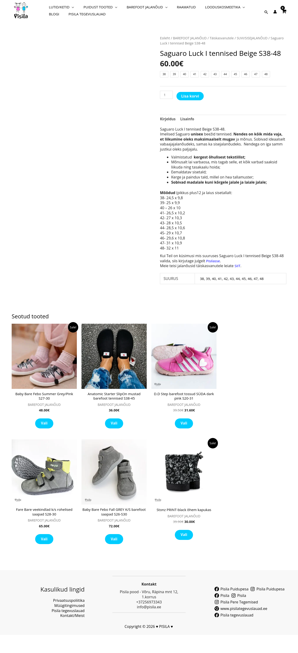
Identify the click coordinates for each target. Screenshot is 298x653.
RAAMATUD (170, 8)
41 (220, 291)
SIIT (237, 278)
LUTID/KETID (57, 8)
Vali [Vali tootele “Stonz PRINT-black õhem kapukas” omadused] (183, 551)
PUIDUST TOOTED (90, 8)
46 (251, 291)
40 (214, 291)
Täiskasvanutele (193, 50)
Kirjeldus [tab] (168, 131)
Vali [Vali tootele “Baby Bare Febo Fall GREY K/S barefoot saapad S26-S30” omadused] (114, 556)
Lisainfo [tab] (188, 131)
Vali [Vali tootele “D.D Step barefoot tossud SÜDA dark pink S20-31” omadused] (183, 437)
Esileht (165, 45)
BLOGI (234, 8)
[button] (266, 15)
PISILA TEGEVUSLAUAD (65, 19)
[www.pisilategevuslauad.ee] (240, 626)
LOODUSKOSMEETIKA (202, 8)
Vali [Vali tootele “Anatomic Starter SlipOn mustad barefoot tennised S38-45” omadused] (114, 437)
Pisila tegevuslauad (68, 628)
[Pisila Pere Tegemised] (236, 620)
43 (233, 291)
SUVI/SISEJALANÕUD (225, 50)
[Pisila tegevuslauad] (233, 633)
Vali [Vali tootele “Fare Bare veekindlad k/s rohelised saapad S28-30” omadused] (44, 556)
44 (239, 291)
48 (264, 291)
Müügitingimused (69, 623)
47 (258, 291)
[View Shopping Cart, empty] (283, 14)
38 (202, 291)
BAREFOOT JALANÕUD (133, 8)
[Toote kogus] (166, 107)
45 (245, 291)
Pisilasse (213, 273)
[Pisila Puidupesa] (231, 607)
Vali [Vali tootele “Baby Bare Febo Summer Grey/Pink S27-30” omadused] (44, 437)
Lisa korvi (191, 108)
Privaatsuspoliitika (69, 618)
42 (227, 291)
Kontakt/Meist (72, 633)
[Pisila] (221, 613)
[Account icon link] (275, 15)
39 (208, 291)
